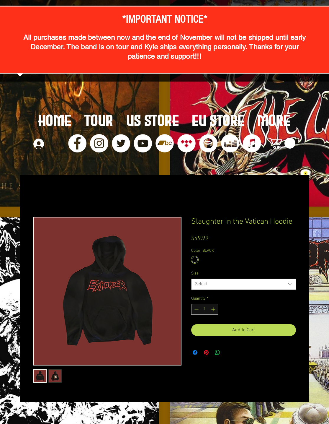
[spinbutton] (204, 309)
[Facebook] (77, 143)
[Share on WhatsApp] (217, 352)
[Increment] (213, 309)
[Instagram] (99, 143)
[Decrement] (195, 309)
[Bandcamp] (165, 143)
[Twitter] (121, 143)
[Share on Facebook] (195, 352)
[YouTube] (143, 143)
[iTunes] (252, 143)
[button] (282, 143)
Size (195, 273)
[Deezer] (230, 143)
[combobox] (243, 284)
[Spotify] (208, 143)
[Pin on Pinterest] (206, 352)
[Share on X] (228, 352)
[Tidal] (186, 143)
